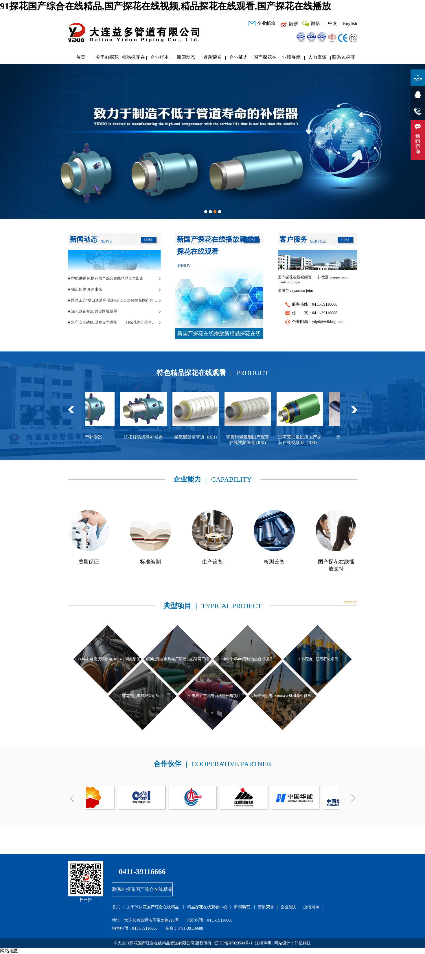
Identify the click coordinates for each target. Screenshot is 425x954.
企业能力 (238, 57)
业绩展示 (291, 57)
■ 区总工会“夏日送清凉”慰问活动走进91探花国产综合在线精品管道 (114, 300)
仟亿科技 (303, 943)
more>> (350, 602)
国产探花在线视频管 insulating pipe (295, 279)
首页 (80, 57)
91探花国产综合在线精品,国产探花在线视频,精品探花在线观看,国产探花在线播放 (165, 6)
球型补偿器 (97, 437)
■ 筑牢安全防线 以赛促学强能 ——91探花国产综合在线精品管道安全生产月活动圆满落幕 (114, 322)
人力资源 (317, 57)
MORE (148, 239)
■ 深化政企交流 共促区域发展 (92, 311)
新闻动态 (186, 57)
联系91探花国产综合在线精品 (343, 59)
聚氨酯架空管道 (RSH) (201, 437)
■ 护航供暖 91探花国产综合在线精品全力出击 (105, 278)
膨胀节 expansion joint (295, 290)
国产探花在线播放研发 (265, 59)
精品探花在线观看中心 (133, 59)
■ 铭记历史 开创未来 (85, 289)
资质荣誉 (212, 57)
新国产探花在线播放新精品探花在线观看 (219, 335)
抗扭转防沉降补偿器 (148, 437)
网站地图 (9, 950)
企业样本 (159, 57)
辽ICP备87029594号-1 (233, 943)
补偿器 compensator (333, 277)
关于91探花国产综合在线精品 (107, 59)
